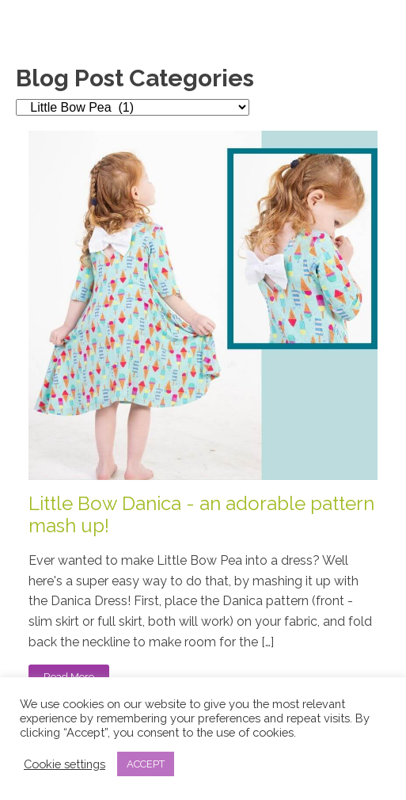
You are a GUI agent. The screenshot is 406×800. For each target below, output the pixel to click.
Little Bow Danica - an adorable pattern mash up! (201, 515)
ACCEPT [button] (146, 764)
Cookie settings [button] (64, 764)
